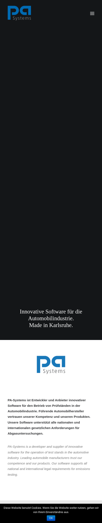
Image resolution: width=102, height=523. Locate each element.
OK (51, 518)
